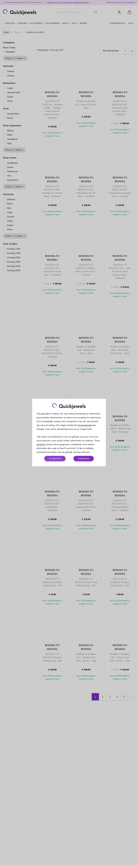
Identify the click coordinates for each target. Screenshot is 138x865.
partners (41, 444)
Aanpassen (83, 458)
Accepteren (55, 458)
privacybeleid (85, 425)
